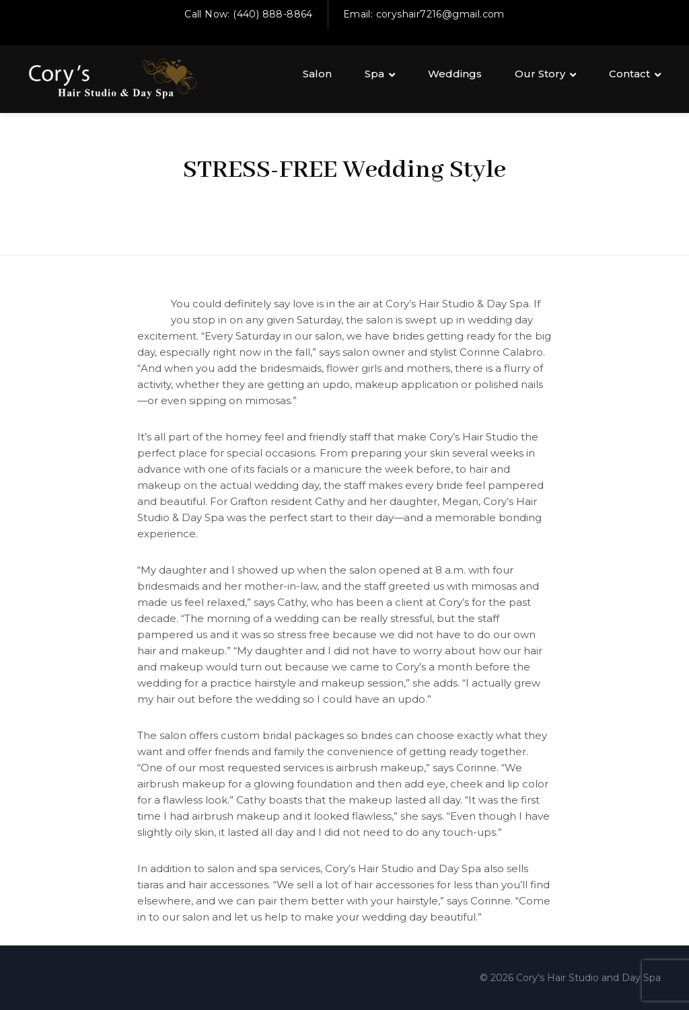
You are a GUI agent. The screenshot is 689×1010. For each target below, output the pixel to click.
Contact (629, 73)
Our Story (540, 73)
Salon (317, 73)
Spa (374, 73)
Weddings (455, 73)
